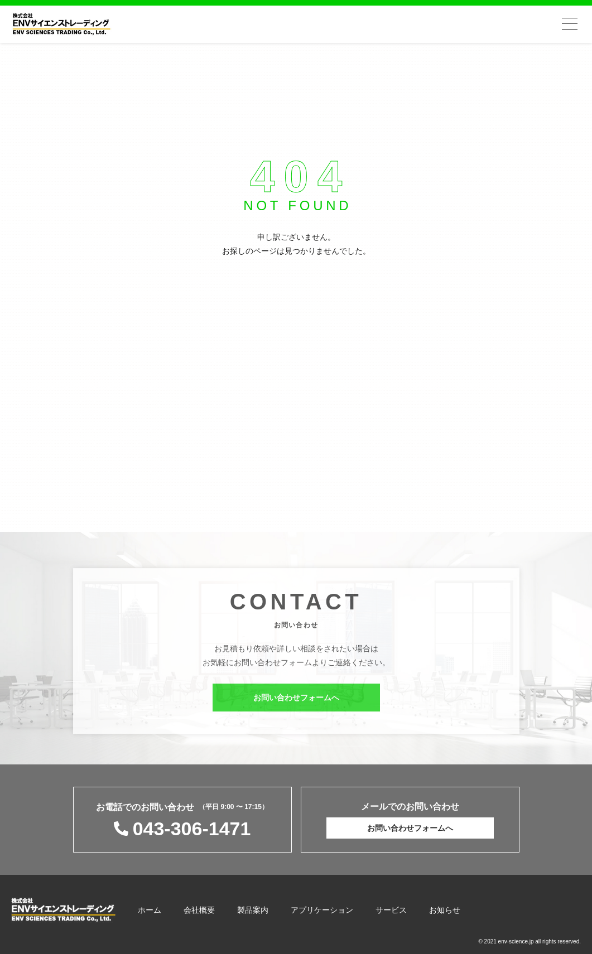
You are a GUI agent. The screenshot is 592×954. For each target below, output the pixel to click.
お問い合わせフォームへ (296, 700)
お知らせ (444, 909)
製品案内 (252, 909)
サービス (391, 909)
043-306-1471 (192, 828)
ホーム (149, 909)
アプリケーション (322, 909)
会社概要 (199, 909)
